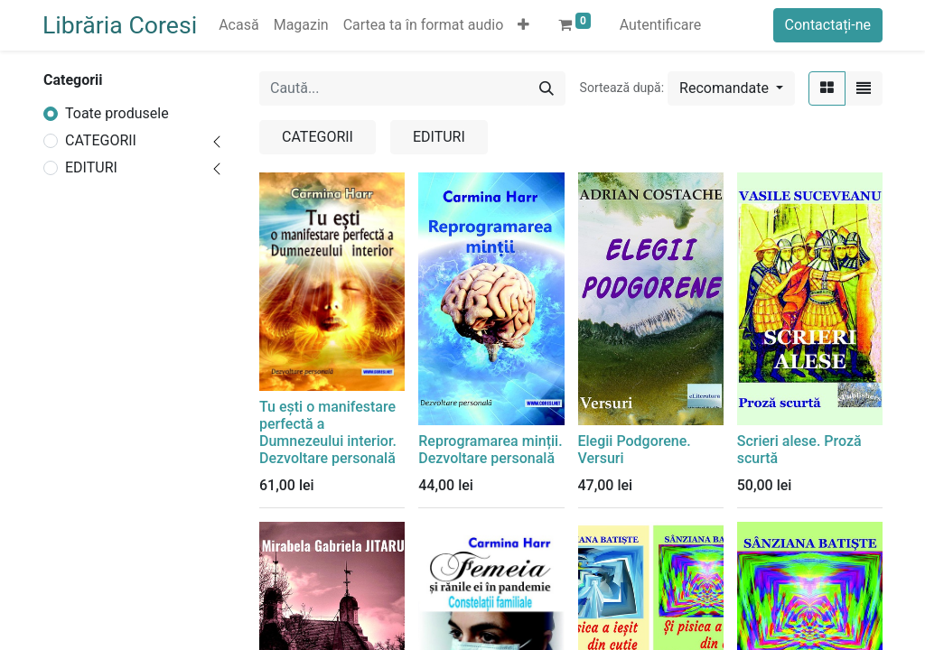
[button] (523, 25)
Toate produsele (117, 113)
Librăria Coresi (119, 25)
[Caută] (546, 88)
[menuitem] (238, 25)
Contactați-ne (828, 24)
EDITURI (91, 167)
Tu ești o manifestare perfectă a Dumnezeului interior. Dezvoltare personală (328, 433)
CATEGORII (100, 140)
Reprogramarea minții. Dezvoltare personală (490, 449)
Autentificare (661, 24)
